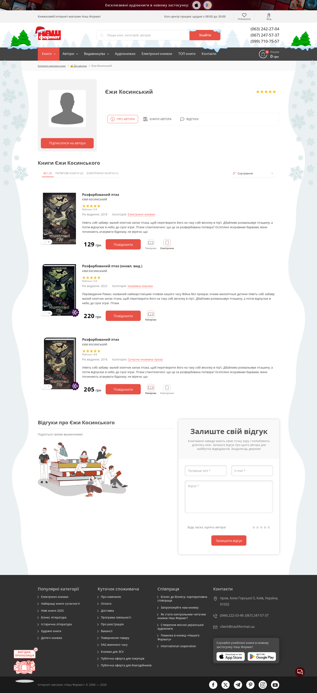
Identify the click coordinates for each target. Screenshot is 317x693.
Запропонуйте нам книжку (180, 607)
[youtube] (273, 688)
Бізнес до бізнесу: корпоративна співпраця (182, 598)
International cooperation (178, 646)
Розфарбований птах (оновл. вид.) (112, 266)
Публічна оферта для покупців (122, 658)
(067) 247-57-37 (265, 35)
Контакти (209, 53)
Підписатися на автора (67, 143)
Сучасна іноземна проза (145, 359)
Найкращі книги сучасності (60, 603)
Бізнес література (53, 617)
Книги (47, 53)
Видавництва (94, 53)
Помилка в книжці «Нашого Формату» (178, 637)
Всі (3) (48, 173)
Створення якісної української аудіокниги (180, 626)
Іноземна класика (140, 286)
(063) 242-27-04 (265, 29)
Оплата (106, 603)
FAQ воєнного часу (114, 645)
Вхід (269, 18)
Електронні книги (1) (102, 173)
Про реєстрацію (112, 624)
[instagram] (260, 688)
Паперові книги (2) (69, 173)
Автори (68, 53)
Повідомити (123, 244)
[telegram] (236, 688)
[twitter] (223, 688)
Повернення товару (115, 638)
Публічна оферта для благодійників (126, 665)
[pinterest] (248, 688)
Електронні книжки (157, 53)
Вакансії (106, 631)
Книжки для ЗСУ (112, 652)
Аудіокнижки (125, 53)
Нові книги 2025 (52, 611)
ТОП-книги (186, 53)
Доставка (107, 611)
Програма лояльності (116, 617)
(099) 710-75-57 (265, 41)
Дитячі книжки (51, 638)
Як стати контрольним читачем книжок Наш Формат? (181, 616)
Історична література (56, 624)
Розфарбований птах (100, 194)
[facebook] (211, 688)
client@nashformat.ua (237, 626)
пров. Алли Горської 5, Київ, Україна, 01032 (249, 601)
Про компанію (111, 597)
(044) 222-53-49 (232, 615)
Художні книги (51, 631)
